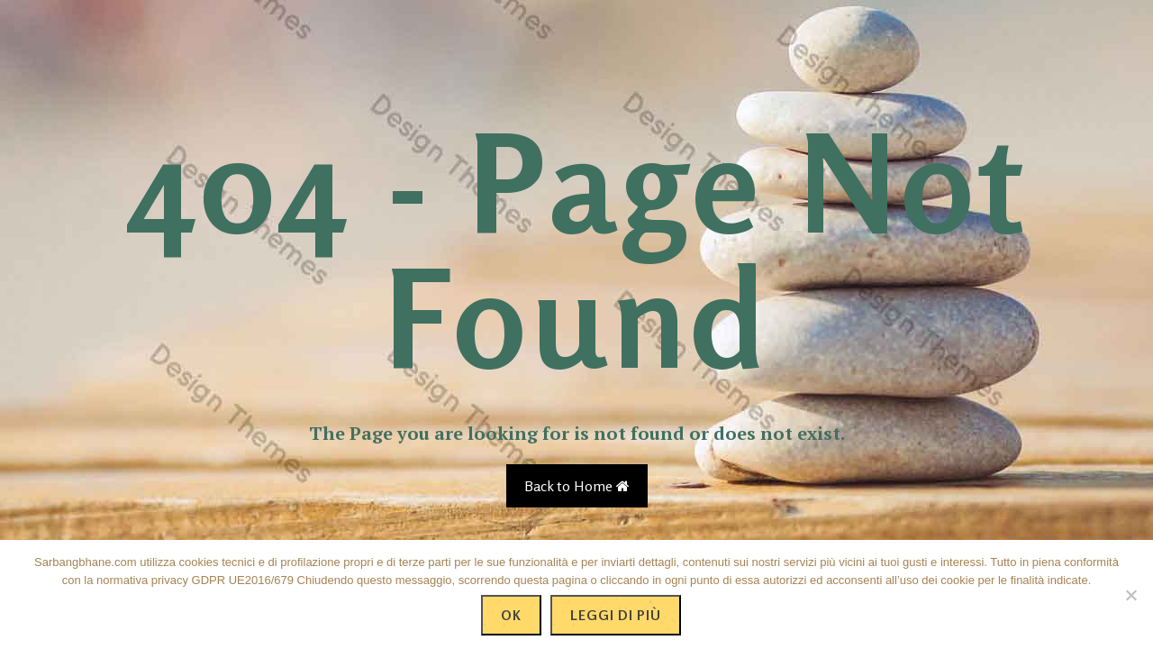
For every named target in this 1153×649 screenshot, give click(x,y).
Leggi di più (615, 615)
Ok (511, 615)
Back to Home (577, 486)
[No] (1130, 595)
